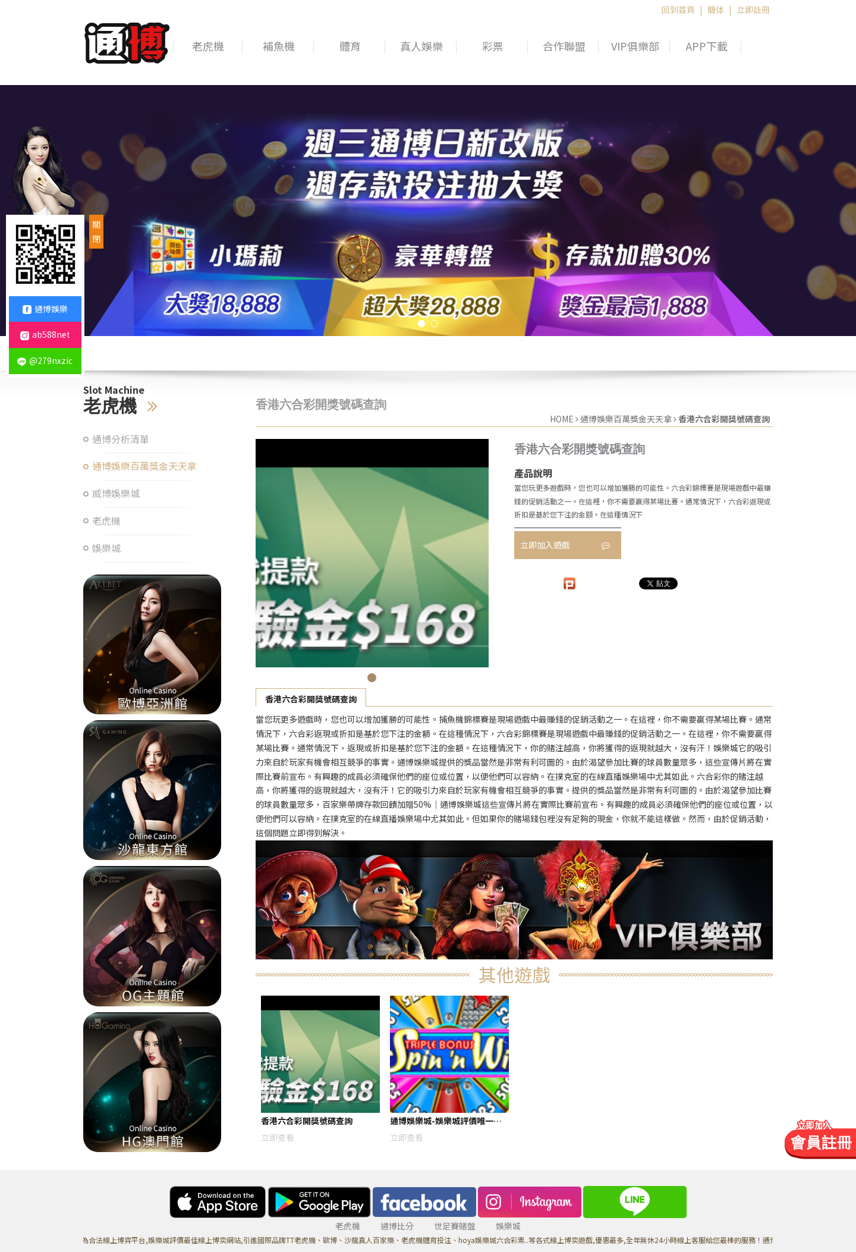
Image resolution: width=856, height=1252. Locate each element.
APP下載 (707, 46)
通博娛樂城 (418, 762)
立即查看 (277, 1137)
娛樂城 (106, 548)
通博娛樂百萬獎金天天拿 (144, 466)
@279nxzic (45, 360)
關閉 (96, 231)
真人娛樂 (421, 46)
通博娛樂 (45, 309)
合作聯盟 (564, 46)
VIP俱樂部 (635, 46)
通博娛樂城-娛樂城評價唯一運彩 (446, 1123)
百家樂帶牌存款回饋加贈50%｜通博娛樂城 (402, 804)
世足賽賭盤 (455, 1226)
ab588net (45, 334)
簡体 (715, 9)
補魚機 (279, 46)
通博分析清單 (120, 439)
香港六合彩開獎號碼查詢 (311, 699)
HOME (562, 419)
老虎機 (208, 46)
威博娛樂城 (116, 493)
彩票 (492, 46)
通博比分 (397, 1226)
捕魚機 (451, 719)
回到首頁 (678, 9)
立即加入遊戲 (565, 545)
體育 (350, 46)
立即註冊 (753, 9)
